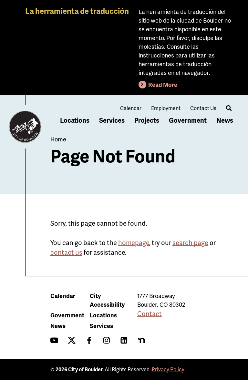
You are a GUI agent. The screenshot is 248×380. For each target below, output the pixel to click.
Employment (166, 108)
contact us (66, 252)
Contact (149, 313)
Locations (74, 120)
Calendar (130, 108)
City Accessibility (107, 300)
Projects (146, 120)
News (224, 120)
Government (188, 120)
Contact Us (203, 108)
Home (58, 139)
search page (190, 242)
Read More (162, 84)
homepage (133, 242)
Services (112, 120)
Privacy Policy (168, 369)
